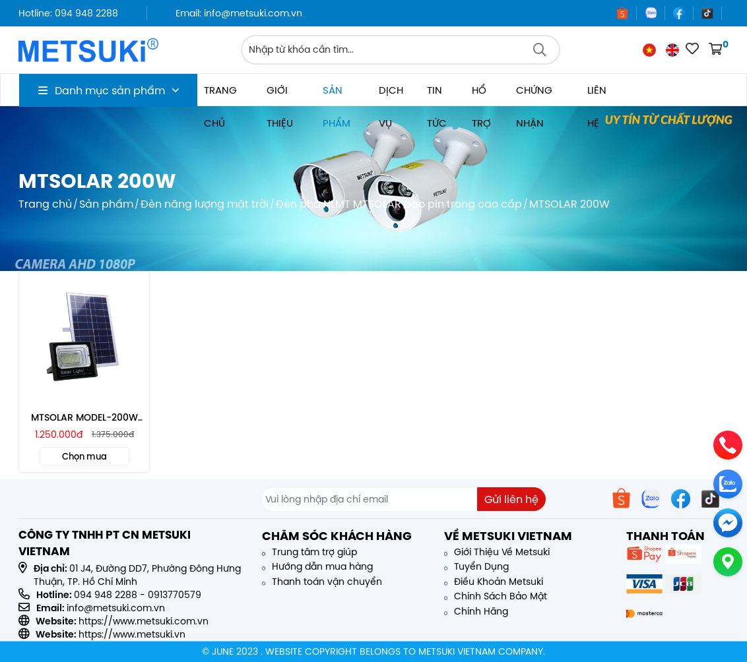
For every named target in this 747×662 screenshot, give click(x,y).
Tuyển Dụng (476, 566)
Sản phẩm (336, 95)
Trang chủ (220, 95)
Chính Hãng (476, 611)
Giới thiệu (280, 95)
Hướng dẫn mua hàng (317, 566)
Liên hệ (596, 95)
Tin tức (437, 95)
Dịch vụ (391, 95)
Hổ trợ (481, 95)
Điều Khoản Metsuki (493, 581)
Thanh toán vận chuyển (322, 581)
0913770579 (174, 594)
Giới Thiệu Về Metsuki (497, 551)
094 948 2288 (105, 594)
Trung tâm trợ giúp (309, 551)
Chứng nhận (534, 95)
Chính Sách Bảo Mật (495, 596)
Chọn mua (84, 456)
